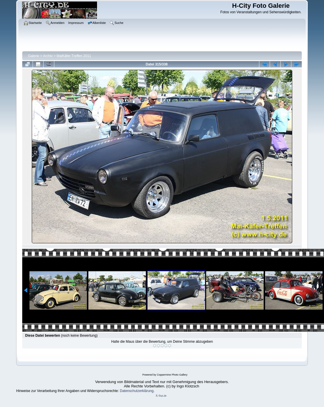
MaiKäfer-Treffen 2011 (74, 56)
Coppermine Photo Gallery (172, 374)
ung (151, 391)
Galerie (33, 56)
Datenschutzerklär (134, 391)
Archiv (48, 56)
